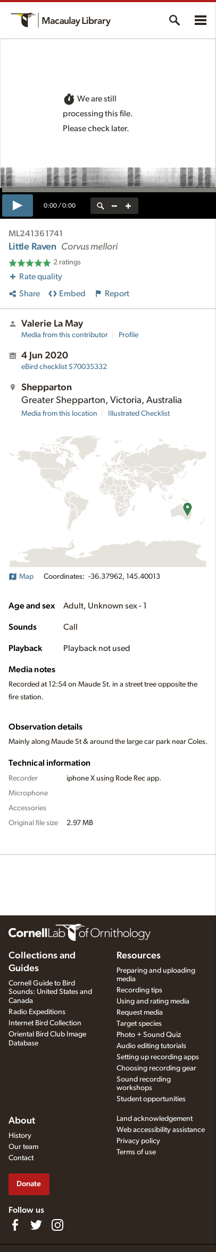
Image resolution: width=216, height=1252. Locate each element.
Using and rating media (153, 1001)
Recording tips (139, 990)
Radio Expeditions (37, 1012)
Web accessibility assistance (161, 1130)
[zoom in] (128, 206)
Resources (139, 956)
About (22, 1121)
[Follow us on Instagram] (57, 1225)
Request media (140, 1012)
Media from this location (59, 413)
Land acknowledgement (155, 1118)
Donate (28, 1184)
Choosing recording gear (156, 1068)
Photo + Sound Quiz (149, 1035)
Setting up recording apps (158, 1057)
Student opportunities (151, 1099)
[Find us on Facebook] (15, 1225)
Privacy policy (138, 1141)
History (20, 1135)
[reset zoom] (100, 206)
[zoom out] (114, 206)
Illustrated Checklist (139, 413)
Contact (21, 1158)
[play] (17, 205)
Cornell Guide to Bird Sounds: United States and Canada (50, 992)
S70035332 (64, 367)
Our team (23, 1147)
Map (21, 576)
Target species (139, 1023)
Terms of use (136, 1152)
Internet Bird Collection (45, 1023)
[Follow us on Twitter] (36, 1225)
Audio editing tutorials (151, 1046)
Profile (128, 335)
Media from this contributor (64, 335)
